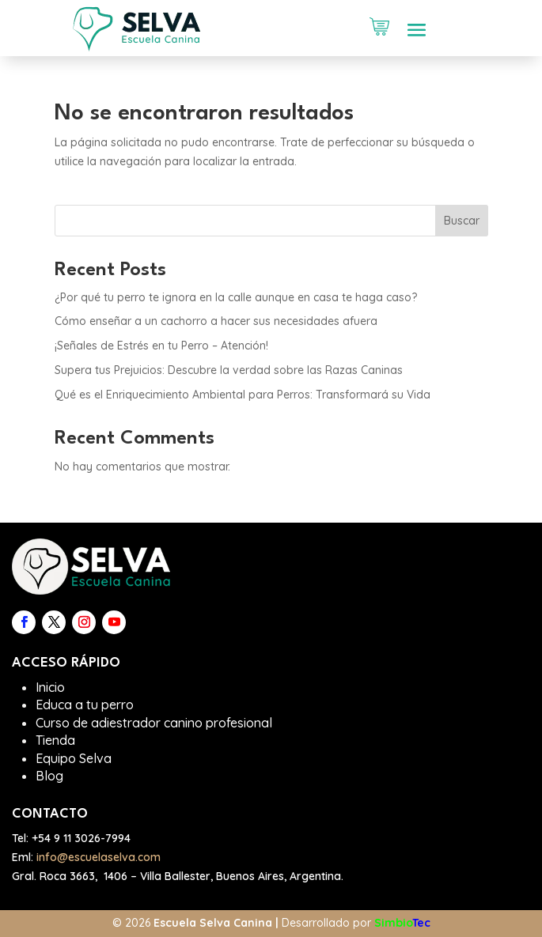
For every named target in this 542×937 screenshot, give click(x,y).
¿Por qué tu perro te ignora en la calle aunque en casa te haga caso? (236, 297)
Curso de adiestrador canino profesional (154, 723)
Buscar (461, 220)
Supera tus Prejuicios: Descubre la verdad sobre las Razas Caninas (229, 370)
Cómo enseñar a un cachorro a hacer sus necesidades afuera (216, 321)
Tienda (55, 740)
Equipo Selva (74, 758)
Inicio (50, 687)
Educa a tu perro (85, 704)
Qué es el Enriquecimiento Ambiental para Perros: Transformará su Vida (242, 394)
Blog (49, 776)
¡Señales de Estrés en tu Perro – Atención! (161, 345)
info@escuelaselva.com (98, 857)
